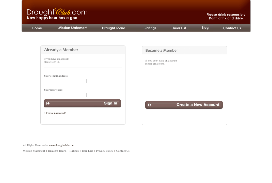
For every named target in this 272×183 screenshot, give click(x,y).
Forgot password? (56, 112)
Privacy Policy (104, 150)
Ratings (74, 150)
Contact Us (123, 150)
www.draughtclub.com (61, 145)
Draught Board (57, 150)
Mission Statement (34, 150)
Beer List (87, 150)
